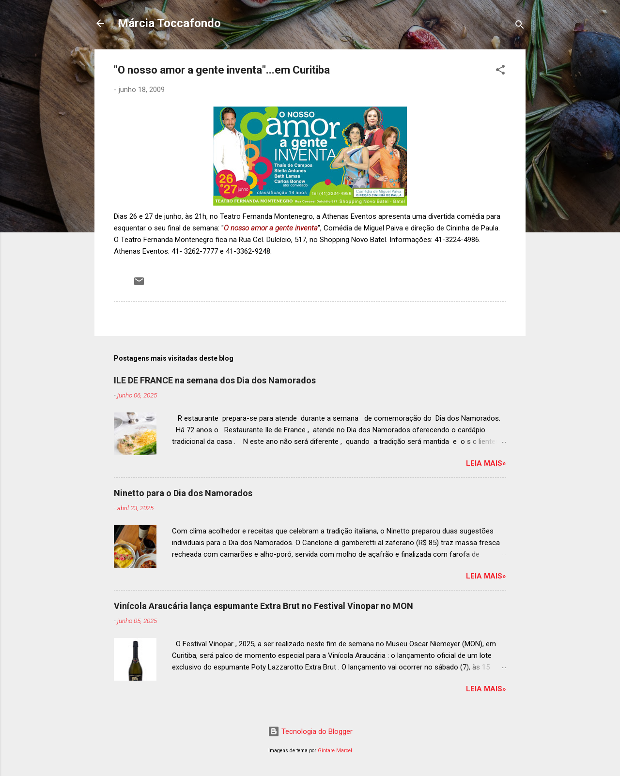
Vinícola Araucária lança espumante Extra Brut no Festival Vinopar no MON (263, 606)
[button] (500, 71)
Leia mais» (486, 463)
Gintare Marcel (335, 750)
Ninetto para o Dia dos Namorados (183, 493)
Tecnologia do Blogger (310, 731)
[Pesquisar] (520, 26)
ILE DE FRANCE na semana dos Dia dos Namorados (215, 380)
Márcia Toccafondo (169, 23)
